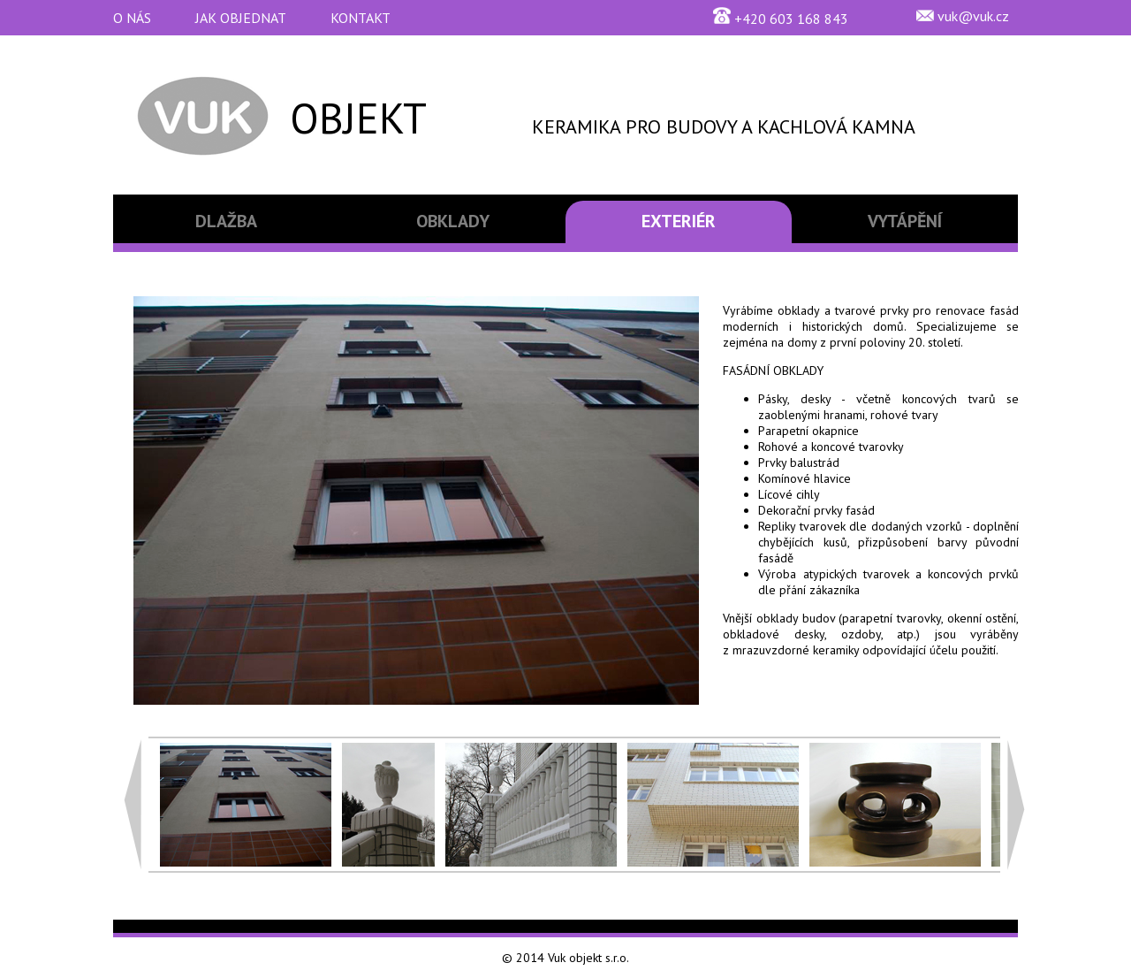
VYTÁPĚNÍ (905, 221)
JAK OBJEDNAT (240, 18)
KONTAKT (360, 18)
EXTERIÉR (678, 221)
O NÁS (132, 18)
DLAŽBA (226, 221)
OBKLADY (453, 221)
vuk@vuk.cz (973, 16)
